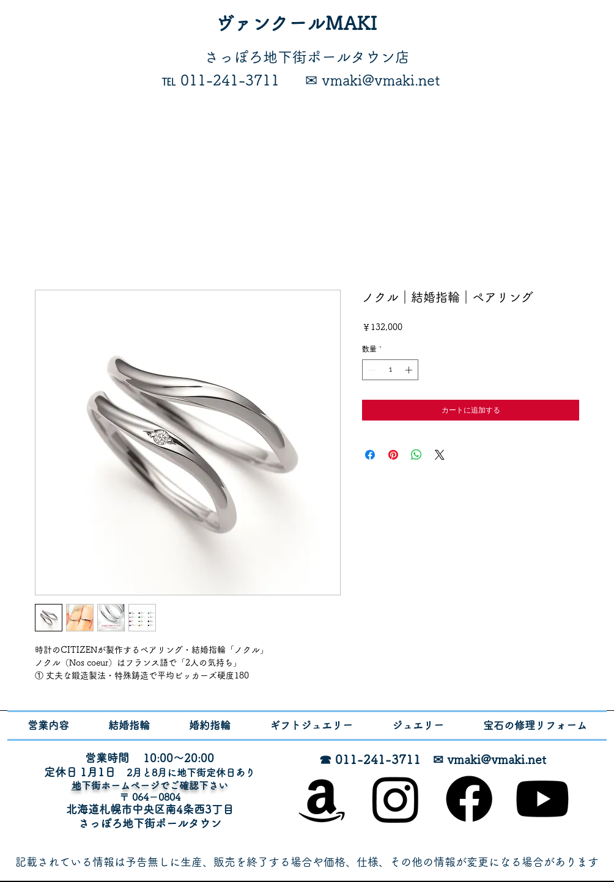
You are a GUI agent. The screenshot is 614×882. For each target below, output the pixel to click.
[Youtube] (542, 798)
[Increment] (409, 370)
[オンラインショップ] (322, 798)
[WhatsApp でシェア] (416, 454)
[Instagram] (395, 798)
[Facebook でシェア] (370, 454)
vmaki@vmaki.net (496, 759)
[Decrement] (370, 370)
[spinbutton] (390, 370)
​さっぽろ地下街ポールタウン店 (307, 57)
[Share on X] (439, 454)
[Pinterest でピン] (393, 454)
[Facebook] (469, 798)
